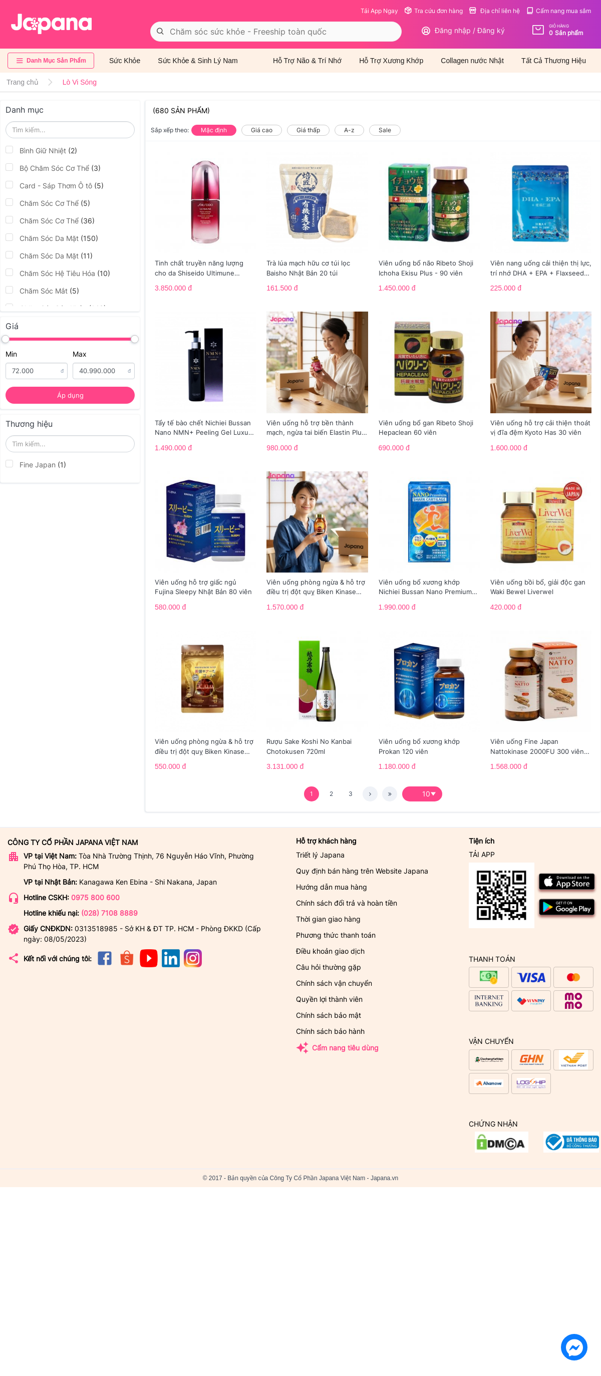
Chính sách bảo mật (328, 1015)
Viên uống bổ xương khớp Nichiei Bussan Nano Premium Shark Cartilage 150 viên (425, 587)
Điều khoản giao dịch (330, 951)
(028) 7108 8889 (109, 913)
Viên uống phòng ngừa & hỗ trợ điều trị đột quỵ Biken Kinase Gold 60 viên (315, 587)
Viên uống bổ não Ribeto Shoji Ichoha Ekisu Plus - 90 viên (426, 268)
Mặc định (214, 130)
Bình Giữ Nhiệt (41, 150)
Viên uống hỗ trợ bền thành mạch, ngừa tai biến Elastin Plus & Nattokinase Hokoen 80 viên (315, 428)
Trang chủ (23, 82)
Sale (385, 130)
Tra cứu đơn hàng (433, 11)
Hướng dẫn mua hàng (331, 887)
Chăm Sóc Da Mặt (52, 237)
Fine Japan (36, 464)
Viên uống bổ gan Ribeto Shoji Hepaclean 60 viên (426, 428)
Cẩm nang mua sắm (558, 11)
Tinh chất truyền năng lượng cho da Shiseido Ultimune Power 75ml (199, 268)
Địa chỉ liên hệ (494, 11)
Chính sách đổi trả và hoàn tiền (346, 903)
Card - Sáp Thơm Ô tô (55, 185)
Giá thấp (308, 130)
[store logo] (51, 24)
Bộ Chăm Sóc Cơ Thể (53, 167)
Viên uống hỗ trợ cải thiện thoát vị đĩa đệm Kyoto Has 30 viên (540, 428)
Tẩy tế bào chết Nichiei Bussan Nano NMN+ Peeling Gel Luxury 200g (204, 428)
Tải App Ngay (379, 11)
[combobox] (276, 32)
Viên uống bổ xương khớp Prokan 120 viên (419, 746)
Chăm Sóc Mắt (42, 290)
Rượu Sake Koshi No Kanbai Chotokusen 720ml (309, 746)
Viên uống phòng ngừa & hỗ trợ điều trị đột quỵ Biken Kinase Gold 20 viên (204, 746)
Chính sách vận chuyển (334, 983)
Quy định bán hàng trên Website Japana (362, 871)
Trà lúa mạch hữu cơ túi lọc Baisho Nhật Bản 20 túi (308, 268)
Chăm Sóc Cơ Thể (48, 202)
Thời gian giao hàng (328, 919)
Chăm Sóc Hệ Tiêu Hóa (58, 273)
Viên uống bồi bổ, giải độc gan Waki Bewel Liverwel (537, 587)
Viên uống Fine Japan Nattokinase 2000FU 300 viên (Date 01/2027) (537, 746)
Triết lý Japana (320, 855)
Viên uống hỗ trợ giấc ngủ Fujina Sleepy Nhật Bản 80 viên (203, 587)
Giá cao (261, 130)
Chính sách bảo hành (330, 1031)
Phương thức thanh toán (336, 935)
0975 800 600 (95, 897)
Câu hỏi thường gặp (328, 967)
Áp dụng (70, 395)
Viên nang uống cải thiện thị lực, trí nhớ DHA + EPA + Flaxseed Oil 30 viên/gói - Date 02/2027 (540, 268)
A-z (349, 130)
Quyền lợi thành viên (329, 999)
